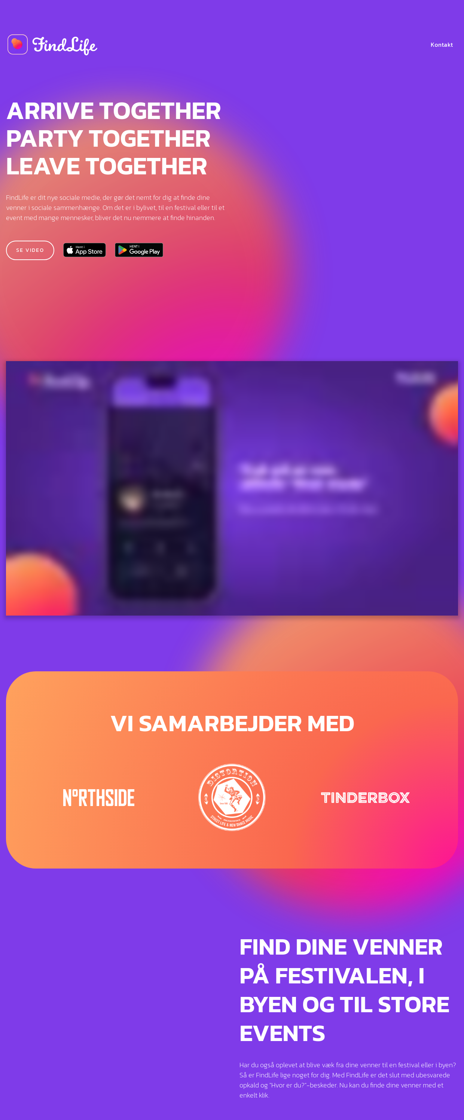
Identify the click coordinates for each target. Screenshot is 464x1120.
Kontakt (442, 44)
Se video (30, 250)
